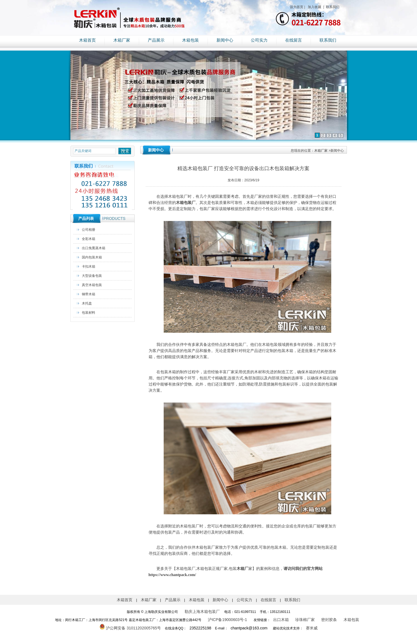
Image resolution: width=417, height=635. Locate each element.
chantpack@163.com (249, 628)
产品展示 (156, 40)
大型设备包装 (92, 276)
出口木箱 (281, 619)
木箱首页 (87, 40)
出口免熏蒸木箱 (93, 248)
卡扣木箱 (88, 266)
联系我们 (332, 7)
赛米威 (312, 628)
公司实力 (259, 40)
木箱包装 (190, 40)
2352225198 (200, 628)
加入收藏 (314, 7)
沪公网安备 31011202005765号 (130, 628)
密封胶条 (329, 619)
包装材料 (88, 313)
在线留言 (293, 40)
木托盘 (87, 303)
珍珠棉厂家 (305, 619)
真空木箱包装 (92, 285)
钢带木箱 (88, 294)
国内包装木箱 (92, 257)
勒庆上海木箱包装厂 (202, 611)
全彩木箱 (88, 239)
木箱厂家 (121, 40)
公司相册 (88, 230)
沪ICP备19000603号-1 (227, 619)
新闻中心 (224, 40)
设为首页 (296, 7)
